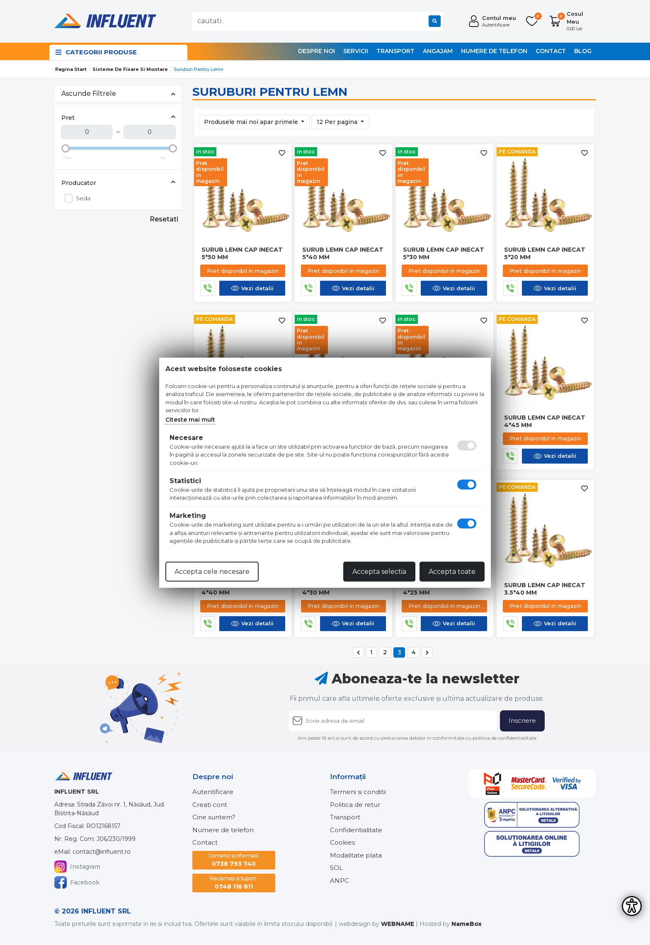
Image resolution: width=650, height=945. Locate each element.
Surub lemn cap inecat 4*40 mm (242, 588)
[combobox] (317, 21)
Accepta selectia (379, 571)
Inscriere (522, 720)
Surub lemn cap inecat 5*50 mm (242, 253)
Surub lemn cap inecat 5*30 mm (443, 253)
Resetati (164, 219)
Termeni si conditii (358, 792)
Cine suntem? (213, 817)
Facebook (76, 882)
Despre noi (316, 51)
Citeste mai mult (190, 419)
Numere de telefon (494, 51)
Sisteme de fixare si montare (130, 69)
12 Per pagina (338, 122)
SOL (336, 868)
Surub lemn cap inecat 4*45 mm (544, 421)
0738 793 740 (234, 859)
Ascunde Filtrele (118, 93)
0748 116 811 (233, 882)
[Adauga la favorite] (281, 153)
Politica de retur (355, 805)
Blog (583, 51)
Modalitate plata (356, 855)
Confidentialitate (356, 830)
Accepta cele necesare (212, 571)
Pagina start (71, 69)
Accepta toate (452, 571)
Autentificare (212, 792)
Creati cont (209, 805)
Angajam (438, 51)
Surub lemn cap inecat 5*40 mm (342, 253)
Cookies (342, 842)
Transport (395, 51)
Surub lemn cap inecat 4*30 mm (342, 588)
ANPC (339, 880)
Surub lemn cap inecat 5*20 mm (544, 253)
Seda (80, 198)
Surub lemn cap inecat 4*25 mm (443, 588)
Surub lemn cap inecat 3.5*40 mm (544, 588)
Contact (551, 51)
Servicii (355, 51)
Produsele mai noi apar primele (252, 122)
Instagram (77, 866)
